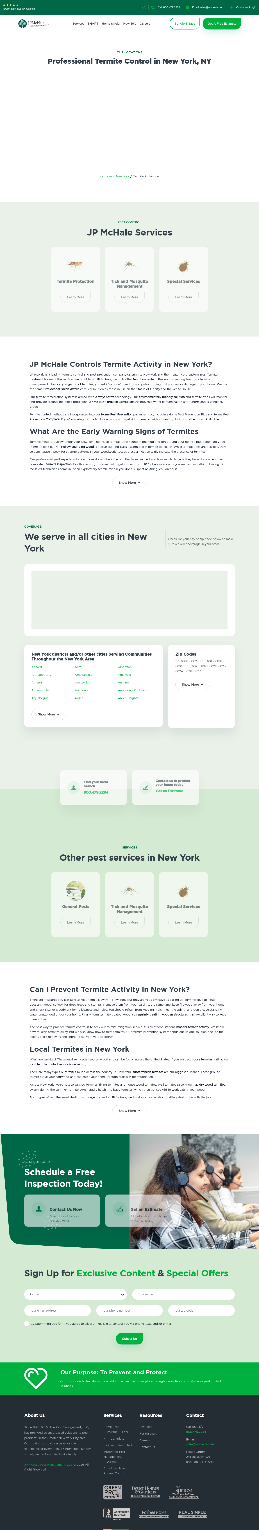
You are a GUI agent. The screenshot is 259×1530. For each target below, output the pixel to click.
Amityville (81, 682)
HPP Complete (113, 1438)
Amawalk (124, 674)
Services (78, 23)
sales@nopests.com (200, 1444)
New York (123, 176)
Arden (79, 698)
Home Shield (111, 23)
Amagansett (83, 674)
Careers (145, 23)
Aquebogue (39, 698)
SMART (93, 23)
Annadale (81, 690)
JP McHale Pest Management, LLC (48, 1464)
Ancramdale (40, 690)
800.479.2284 (196, 1431)
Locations (106, 176)
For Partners (148, 1433)
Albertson (125, 667)
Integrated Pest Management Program (114, 1456)
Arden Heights (128, 698)
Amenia (36, 682)
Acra (78, 667)
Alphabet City (41, 674)
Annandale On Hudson (134, 690)
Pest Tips (145, 1427)
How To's (129, 23)
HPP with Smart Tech (118, 1445)
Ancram (123, 682)
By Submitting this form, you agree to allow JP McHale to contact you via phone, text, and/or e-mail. (98, 1323)
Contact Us (147, 1447)
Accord (36, 667)
